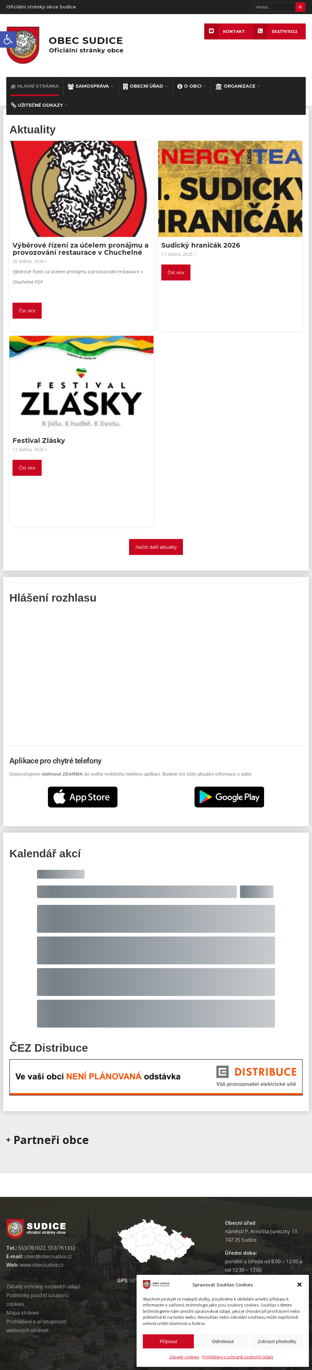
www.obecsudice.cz (42, 1264)
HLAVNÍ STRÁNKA (34, 86)
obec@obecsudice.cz (48, 1256)
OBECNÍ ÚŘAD (143, 86)
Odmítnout (223, 1341)
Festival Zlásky (39, 440)
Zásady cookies (184, 1357)
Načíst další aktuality (156, 547)
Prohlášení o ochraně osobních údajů (237, 1357)
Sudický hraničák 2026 (200, 245)
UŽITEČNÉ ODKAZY (37, 105)
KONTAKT (224, 31)
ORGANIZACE (235, 86)
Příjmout (168, 1341)
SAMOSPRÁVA (88, 86)
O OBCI (189, 86)
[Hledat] (279, 7)
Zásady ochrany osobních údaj (43, 1286)
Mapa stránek (22, 1312)
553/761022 (275, 31)
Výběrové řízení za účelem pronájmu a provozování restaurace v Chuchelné (80, 249)
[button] (8, 39)
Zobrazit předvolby (277, 1341)
